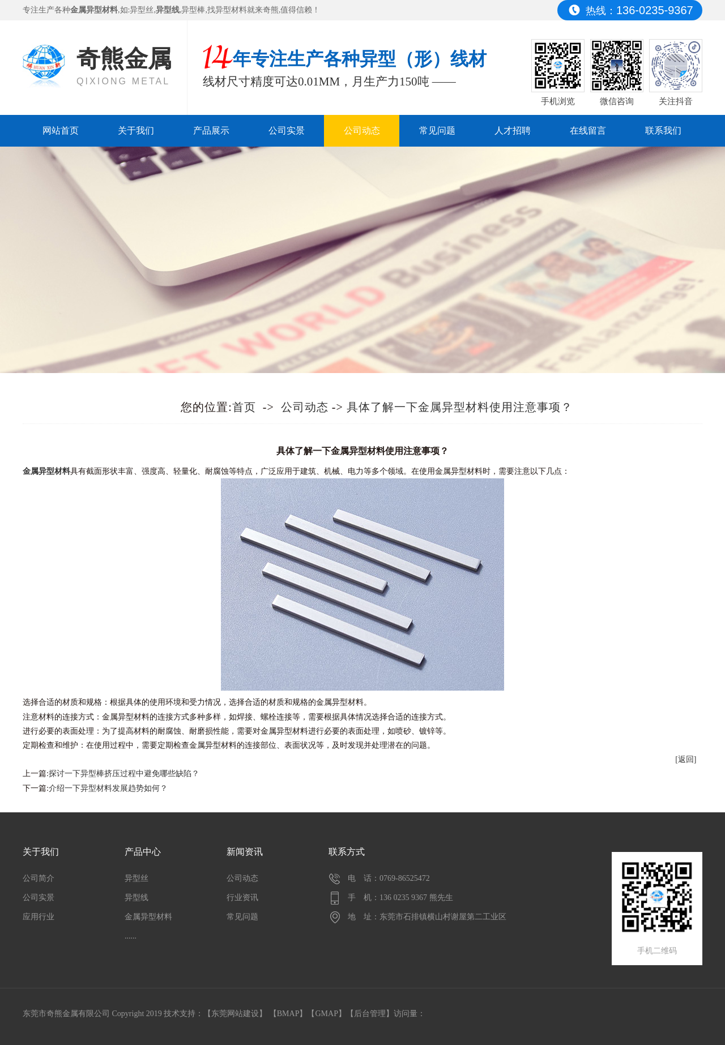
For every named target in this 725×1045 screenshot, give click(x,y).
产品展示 (211, 130)
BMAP (288, 1013)
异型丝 (141, 10)
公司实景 (286, 130)
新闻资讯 (245, 851)
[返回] (685, 759)
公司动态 (362, 130)
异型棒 (193, 10)
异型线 (136, 897)
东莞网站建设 (235, 1013)
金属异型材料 (148, 917)
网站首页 (60, 130)
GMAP (326, 1013)
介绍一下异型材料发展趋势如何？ (108, 788)
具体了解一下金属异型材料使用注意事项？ (460, 407)
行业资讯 (242, 897)
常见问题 (437, 130)
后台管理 (370, 1013)
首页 (244, 407)
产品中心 (143, 851)
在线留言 (588, 130)
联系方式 (347, 851)
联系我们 (663, 130)
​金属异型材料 (46, 471)
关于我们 (136, 130)
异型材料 (231, 10)
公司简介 (38, 878)
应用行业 (38, 917)
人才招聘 (512, 130)
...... (131, 936)
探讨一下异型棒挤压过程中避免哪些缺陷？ (124, 773)
